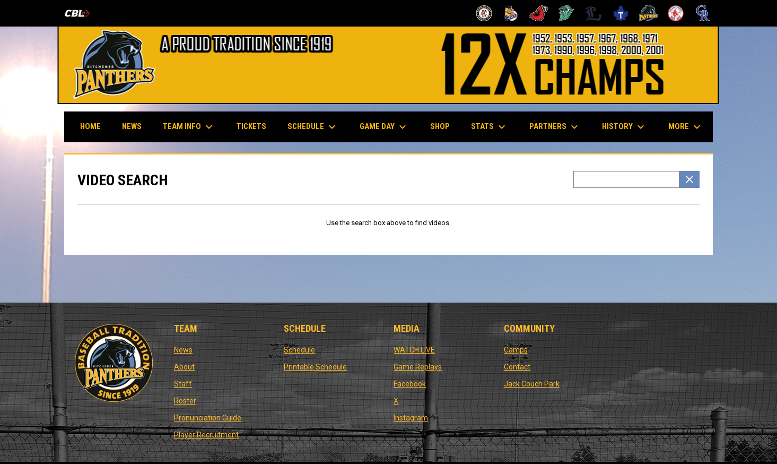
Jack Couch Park (532, 384)
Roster (185, 401)
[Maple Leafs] (621, 13)
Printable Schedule (315, 367)
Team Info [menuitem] (189, 127)
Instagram (411, 418)
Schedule (299, 350)
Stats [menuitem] (489, 127)
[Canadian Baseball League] (81, 13)
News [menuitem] (132, 126)
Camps (516, 350)
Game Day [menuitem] (384, 127)
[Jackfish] (566, 13)
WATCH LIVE (414, 350)
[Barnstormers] (484, 13)
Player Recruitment (206, 435)
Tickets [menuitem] (251, 126)
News (183, 350)
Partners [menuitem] (555, 127)
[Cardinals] (538, 13)
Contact (517, 367)
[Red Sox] (676, 13)
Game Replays (418, 367)
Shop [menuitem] (444, 126)
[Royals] (703, 13)
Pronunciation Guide (207, 418)
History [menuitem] (624, 127)
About (184, 367)
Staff (183, 384)
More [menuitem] (685, 127)
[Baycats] (511, 13)
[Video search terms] (626, 179)
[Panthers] (648, 13)
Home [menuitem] (90, 126)
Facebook (410, 384)
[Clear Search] (689, 179)
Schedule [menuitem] (312, 127)
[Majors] (594, 13)
